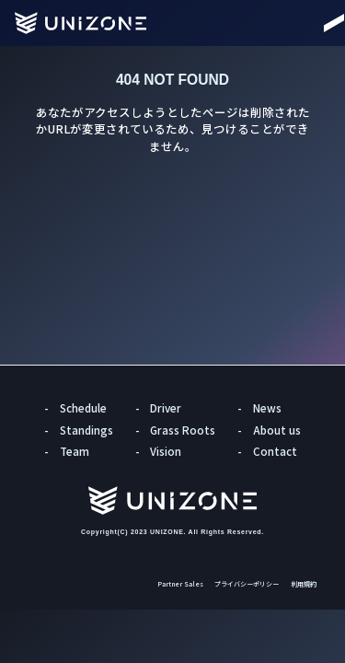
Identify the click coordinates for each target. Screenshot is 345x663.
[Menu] (317, 23)
